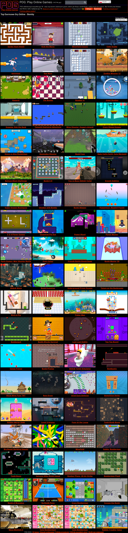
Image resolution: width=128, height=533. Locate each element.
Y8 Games (35, 532)
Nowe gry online (48, 9)
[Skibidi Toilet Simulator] (80, 355)
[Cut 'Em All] (48, 436)
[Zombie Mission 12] (112, 60)
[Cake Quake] (112, 33)
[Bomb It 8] (48, 168)
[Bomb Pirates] (48, 355)
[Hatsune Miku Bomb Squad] (48, 463)
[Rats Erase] (48, 382)
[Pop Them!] (112, 302)
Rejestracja (97, 9)
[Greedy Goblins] (112, 168)
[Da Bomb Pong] (48, 490)
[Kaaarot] (16, 87)
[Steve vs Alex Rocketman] (16, 141)
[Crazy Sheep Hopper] (112, 114)
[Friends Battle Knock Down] (80, 248)
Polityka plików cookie (27, 11)
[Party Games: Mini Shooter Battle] (16, 248)
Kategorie (68, 9)
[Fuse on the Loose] (80, 409)
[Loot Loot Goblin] (80, 329)
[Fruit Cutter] (48, 248)
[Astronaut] (16, 60)
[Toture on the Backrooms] (112, 275)
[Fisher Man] (80, 302)
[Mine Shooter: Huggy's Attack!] (80, 114)
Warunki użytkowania (47, 532)
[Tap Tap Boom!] (112, 329)
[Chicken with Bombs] (48, 194)
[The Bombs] (48, 87)
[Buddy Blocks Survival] (48, 329)
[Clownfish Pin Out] (48, 221)
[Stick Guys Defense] (80, 382)
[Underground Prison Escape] (80, 275)
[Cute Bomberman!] (48, 517)
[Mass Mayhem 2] (16, 517)
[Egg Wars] (48, 60)
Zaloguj (88, 9)
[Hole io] (48, 302)
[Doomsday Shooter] (48, 141)
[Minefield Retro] (80, 60)
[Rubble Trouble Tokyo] (112, 517)
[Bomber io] (80, 87)
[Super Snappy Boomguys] (16, 194)
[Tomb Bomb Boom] (112, 409)
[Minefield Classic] (80, 33)
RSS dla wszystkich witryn (78, 532)
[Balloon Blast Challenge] (16, 168)
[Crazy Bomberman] (80, 490)
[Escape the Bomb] (112, 490)
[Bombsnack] (16, 329)
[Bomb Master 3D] (112, 248)
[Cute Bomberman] (80, 517)
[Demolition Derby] (112, 382)
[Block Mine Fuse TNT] (16, 382)
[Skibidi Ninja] (16, 275)
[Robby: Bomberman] (112, 436)
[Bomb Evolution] (48, 275)
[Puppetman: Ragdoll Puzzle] (112, 194)
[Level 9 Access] (48, 409)
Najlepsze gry (59, 9)
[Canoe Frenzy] (16, 355)
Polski (103, 2)
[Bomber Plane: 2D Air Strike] (80, 463)
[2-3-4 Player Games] (16, 221)
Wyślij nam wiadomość (96, 532)
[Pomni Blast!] (80, 221)
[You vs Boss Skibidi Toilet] (80, 168)
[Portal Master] (112, 221)
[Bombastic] (112, 355)
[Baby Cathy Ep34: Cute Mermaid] (112, 141)
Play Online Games (9, 10)
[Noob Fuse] (80, 141)
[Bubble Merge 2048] (16, 409)
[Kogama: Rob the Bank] (16, 114)
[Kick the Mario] (48, 33)
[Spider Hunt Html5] (16, 33)
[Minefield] (80, 436)
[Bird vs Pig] (16, 302)
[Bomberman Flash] (112, 463)
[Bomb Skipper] (80, 194)
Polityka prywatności (110, 9)
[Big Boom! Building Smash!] (16, 436)
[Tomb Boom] (16, 463)
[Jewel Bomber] (112, 87)
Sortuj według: (120, 18)
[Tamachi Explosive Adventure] (48, 114)
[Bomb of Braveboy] (16, 490)
